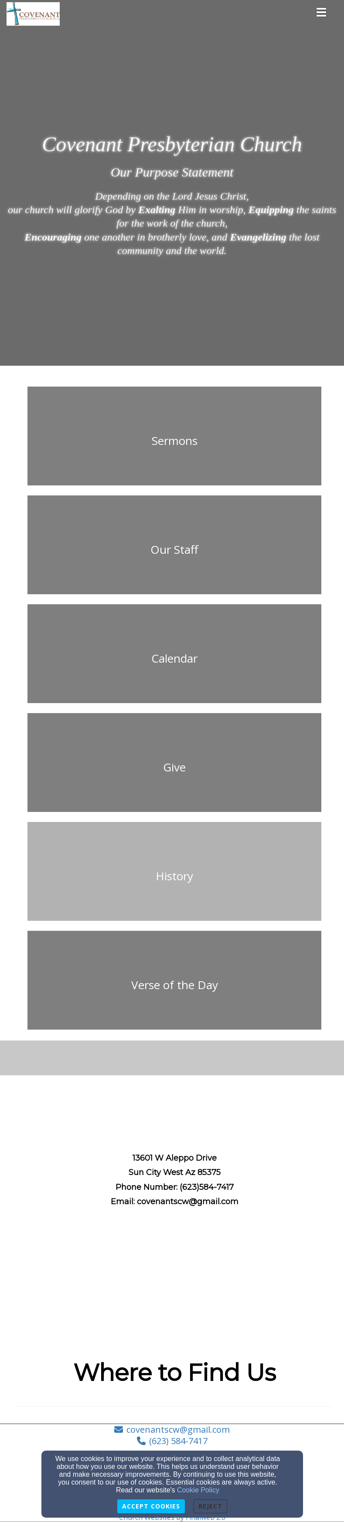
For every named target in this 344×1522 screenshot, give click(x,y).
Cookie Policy (198, 1490)
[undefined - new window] (174, 985)
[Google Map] (174, 1282)
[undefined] (174, 441)
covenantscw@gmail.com (178, 1429)
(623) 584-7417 (178, 1441)
